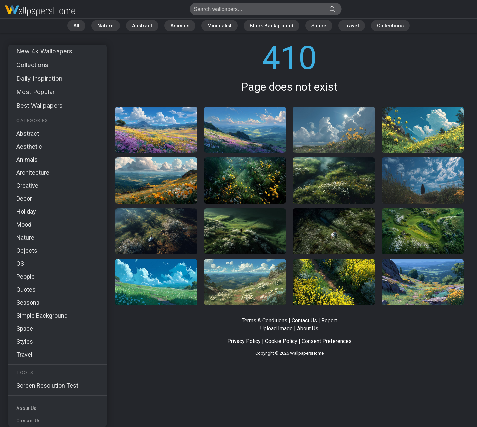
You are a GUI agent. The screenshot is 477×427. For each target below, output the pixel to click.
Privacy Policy (244, 341)
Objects (26, 250)
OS (20, 263)
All (76, 26)
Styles (24, 341)
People (25, 276)
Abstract (142, 26)
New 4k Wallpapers (44, 51)
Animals (179, 26)
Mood (23, 224)
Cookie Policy (281, 341)
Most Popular (35, 91)
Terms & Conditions (264, 320)
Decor (24, 198)
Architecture (32, 172)
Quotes (26, 289)
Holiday (26, 211)
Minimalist (219, 26)
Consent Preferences (327, 341)
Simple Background (42, 315)
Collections (390, 26)
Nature (105, 26)
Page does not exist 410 (40, 10)
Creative (27, 185)
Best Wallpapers (39, 105)
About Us (26, 408)
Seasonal (28, 302)
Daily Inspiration (39, 78)
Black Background (271, 26)
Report (329, 320)
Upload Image (276, 328)
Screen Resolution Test (47, 385)
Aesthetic (29, 146)
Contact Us (28, 420)
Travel (351, 26)
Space (318, 26)
